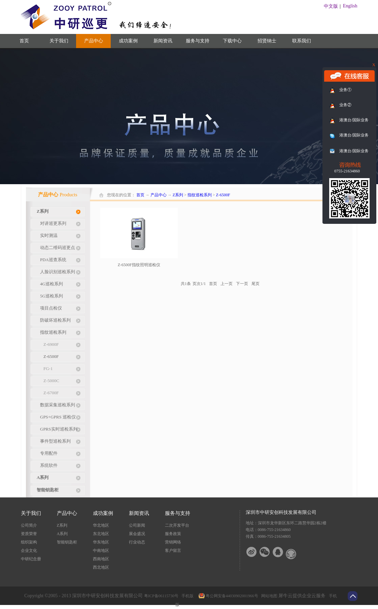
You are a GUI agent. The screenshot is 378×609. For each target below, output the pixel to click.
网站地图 (268, 596)
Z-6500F (223, 195)
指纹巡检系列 (199, 195)
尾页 (255, 283)
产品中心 (158, 195)
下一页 (242, 283)
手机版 (186, 596)
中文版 (331, 6)
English (350, 5)
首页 (24, 40)
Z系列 (178, 195)
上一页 (226, 283)
